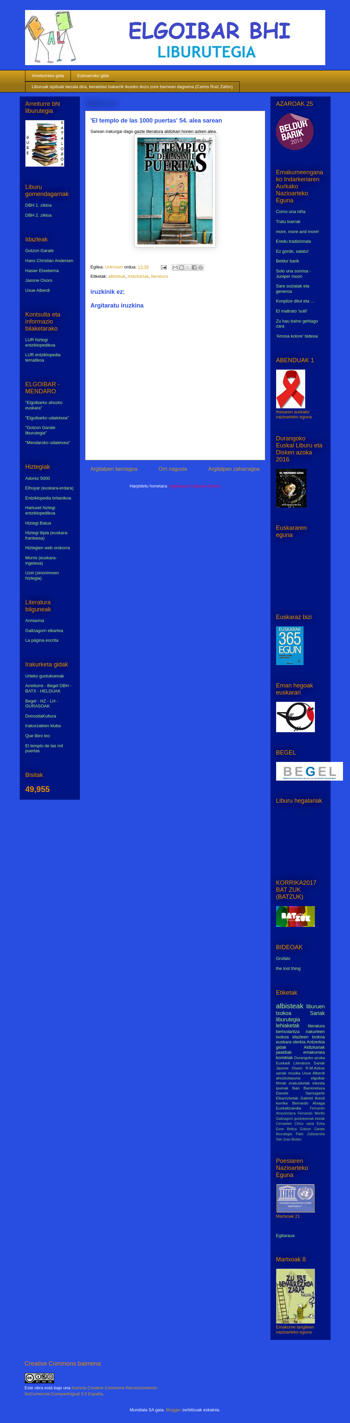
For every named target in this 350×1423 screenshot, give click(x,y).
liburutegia (288, 1019)
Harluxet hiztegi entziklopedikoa (40, 510)
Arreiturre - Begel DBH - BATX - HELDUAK (48, 688)
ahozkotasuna (288, 1078)
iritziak (320, 1119)
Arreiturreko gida (48, 75)
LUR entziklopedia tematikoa (43, 357)
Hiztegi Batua (38, 523)
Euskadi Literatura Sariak (300, 1063)
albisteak (116, 276)
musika (294, 1073)
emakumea (314, 1052)
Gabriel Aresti (313, 1098)
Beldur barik (287, 260)
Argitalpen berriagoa (114, 469)
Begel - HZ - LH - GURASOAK (41, 703)
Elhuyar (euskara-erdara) (49, 487)
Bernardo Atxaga (308, 1103)
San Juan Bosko (289, 1139)
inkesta (318, 1083)
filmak (281, 1083)
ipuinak (282, 1088)
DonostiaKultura (40, 716)
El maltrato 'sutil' (292, 311)
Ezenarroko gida (93, 75)
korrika (282, 1103)
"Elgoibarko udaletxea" (47, 417)
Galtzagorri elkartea (44, 630)
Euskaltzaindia (288, 1108)
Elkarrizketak (287, 1098)
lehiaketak (288, 1025)
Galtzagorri (284, 1119)
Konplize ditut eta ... (295, 300)
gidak (281, 1047)
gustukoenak (304, 1119)
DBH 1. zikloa (38, 205)
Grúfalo (283, 958)
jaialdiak (284, 1052)
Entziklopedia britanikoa (48, 497)
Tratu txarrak (288, 221)
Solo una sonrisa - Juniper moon (293, 273)
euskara (283, 1041)
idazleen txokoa (308, 1036)
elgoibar (318, 1078)
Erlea (321, 1124)
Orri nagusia (173, 469)
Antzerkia (316, 1041)
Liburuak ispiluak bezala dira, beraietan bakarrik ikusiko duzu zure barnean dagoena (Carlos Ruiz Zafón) (132, 86)
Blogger (173, 1409)
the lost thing (288, 968)
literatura (159, 276)
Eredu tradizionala (293, 241)
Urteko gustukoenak (44, 675)
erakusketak (299, 1083)
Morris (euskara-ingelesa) (41, 560)
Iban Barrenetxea (308, 1088)
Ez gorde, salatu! (292, 251)
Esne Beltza (286, 1129)
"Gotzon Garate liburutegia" (40, 430)
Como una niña (291, 211)
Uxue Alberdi (37, 290)
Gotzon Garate (39, 250)
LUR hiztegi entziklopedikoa (40, 342)
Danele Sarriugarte (300, 1093)
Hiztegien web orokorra (47, 547)
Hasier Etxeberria (42, 270)
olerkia (299, 1041)
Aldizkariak (138, 276)
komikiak (284, 1057)
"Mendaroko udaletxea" (47, 442)
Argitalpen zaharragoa (233, 469)
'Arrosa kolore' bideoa (297, 336)
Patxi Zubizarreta (310, 1134)
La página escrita (42, 640)
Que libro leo (37, 735)
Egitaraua (285, 1235)
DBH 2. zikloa (38, 215)
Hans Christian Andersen (49, 260)
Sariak (317, 1013)
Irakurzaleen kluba (43, 725)
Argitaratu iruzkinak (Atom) (194, 485)
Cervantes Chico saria (295, 1124)
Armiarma (34, 620)
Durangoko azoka (309, 1057)
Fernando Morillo (311, 1113)
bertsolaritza (288, 1031)
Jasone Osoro (38, 280)
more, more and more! (297, 231)
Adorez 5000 (37, 478)
